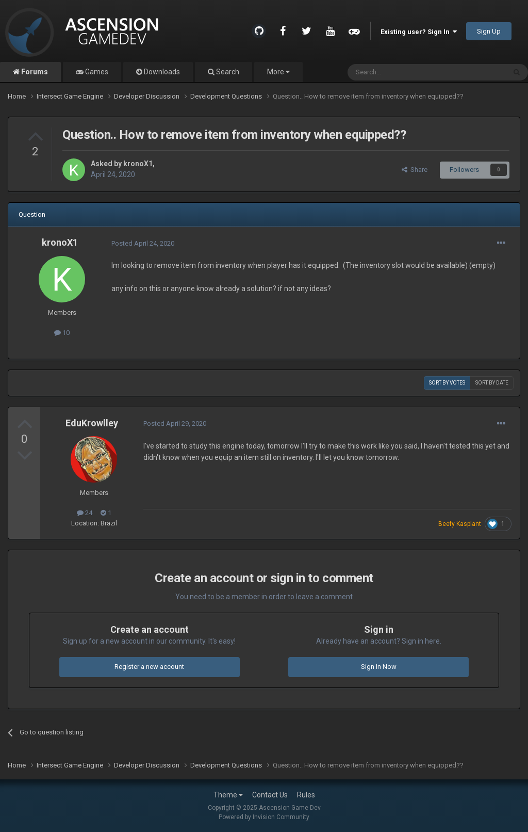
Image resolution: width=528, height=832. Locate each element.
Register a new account (149, 666)
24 (84, 513)
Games (96, 72)
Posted (142, 243)
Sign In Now (379, 666)
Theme (228, 795)
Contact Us (270, 795)
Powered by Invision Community (264, 817)
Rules (306, 795)
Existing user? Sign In (419, 32)
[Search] (402, 72)
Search (226, 72)
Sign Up (489, 31)
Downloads (161, 72)
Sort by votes (447, 383)
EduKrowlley (91, 423)
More (278, 72)
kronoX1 (138, 163)
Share (414, 169)
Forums (34, 72)
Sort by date (491, 383)
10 (62, 333)
